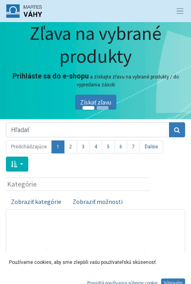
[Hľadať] (177, 129)
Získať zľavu (95, 102)
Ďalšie (151, 146)
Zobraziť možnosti (98, 202)
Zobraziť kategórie (36, 202)
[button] (17, 164)
